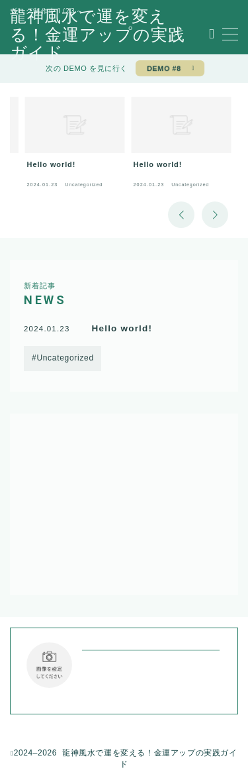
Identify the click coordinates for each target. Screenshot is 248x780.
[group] (75, 145)
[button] (181, 214)
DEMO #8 (164, 68)
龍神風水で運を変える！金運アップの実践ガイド (97, 34)
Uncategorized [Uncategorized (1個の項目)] (64, 357)
